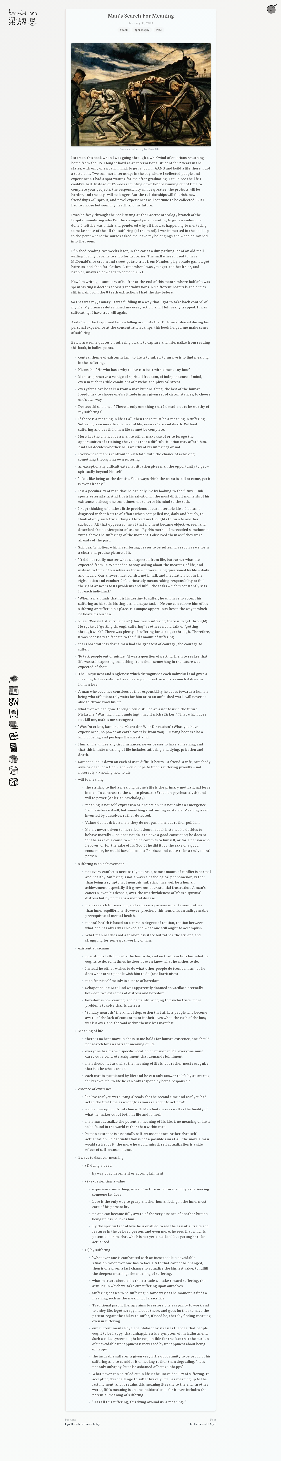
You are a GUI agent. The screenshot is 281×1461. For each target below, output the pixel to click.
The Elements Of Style (202, 1424)
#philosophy (142, 29)
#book (124, 29)
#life (159, 29)
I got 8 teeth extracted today (82, 1424)
